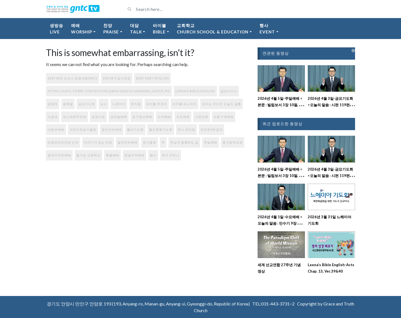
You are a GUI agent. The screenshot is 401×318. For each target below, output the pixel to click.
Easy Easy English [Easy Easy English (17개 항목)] (152, 78)
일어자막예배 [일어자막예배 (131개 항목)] (128, 142)
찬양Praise (111, 28)
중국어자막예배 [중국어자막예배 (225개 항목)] (59, 155)
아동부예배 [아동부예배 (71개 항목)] (56, 129)
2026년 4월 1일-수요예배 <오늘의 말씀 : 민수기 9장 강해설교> (281, 223)
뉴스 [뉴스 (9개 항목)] (103, 104)
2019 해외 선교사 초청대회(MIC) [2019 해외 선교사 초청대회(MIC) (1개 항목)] (72, 78)
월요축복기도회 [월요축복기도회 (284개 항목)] (160, 129)
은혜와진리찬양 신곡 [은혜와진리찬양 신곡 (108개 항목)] (63, 142)
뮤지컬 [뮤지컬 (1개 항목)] (136, 104)
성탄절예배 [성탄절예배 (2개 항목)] (118, 116)
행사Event (267, 28)
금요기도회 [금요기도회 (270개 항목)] (86, 104)
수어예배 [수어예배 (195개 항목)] (164, 116)
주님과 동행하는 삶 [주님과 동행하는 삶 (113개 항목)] (184, 142)
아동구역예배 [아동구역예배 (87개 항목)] (224, 116)
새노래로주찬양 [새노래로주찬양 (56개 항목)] (74, 116)
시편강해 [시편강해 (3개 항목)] (201, 116)
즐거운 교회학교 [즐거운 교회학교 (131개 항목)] (88, 155)
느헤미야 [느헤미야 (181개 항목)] (119, 104)
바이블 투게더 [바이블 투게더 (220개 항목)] (156, 104)
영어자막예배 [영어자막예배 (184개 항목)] (112, 129)
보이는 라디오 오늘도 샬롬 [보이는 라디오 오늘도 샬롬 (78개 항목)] (221, 104)
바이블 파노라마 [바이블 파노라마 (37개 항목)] (184, 104)
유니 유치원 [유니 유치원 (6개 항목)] (186, 129)
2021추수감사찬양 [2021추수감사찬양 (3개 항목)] (117, 78)
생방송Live (56, 28)
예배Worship (81, 28)
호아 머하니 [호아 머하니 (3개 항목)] (170, 155)
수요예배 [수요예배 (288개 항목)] (183, 116)
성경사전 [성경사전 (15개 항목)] (98, 116)
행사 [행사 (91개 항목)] (153, 155)
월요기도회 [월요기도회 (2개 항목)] (135, 129)
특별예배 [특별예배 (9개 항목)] (112, 155)
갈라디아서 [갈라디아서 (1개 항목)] (229, 91)
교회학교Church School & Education (212, 28)
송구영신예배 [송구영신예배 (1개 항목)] (142, 116)
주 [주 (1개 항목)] (163, 142)
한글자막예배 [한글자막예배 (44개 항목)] (134, 155)
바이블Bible (159, 28)
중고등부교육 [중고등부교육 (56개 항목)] (232, 142)
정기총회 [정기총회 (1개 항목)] (149, 142)
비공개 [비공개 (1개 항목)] (53, 116)
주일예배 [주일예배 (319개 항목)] (210, 142)
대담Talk (136, 28)
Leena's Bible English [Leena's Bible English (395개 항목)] (195, 91)
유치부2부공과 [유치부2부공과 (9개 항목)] (211, 129)
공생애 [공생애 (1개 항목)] (53, 104)
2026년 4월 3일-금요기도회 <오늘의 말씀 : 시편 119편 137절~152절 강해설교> (330, 104)
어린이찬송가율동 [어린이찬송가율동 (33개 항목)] (83, 129)
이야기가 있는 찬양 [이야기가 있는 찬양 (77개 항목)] (98, 142)
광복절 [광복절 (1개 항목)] (68, 104)
